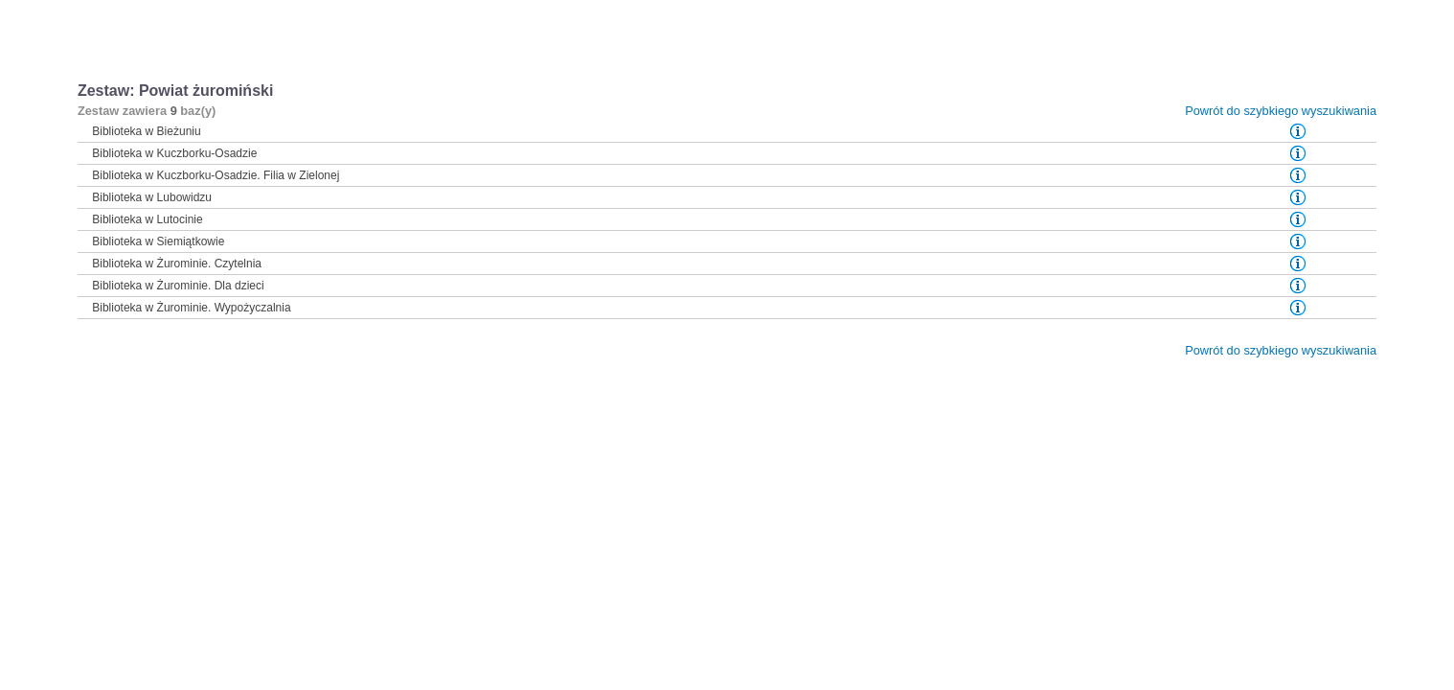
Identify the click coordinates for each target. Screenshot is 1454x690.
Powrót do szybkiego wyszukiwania (1280, 111)
